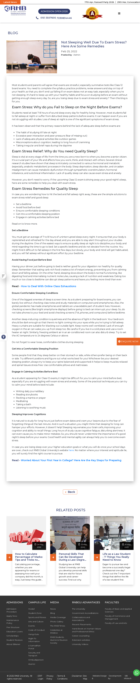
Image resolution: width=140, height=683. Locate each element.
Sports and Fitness (37, 617)
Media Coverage (58, 617)
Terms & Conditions (62, 677)
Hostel (31, 609)
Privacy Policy (49, 677)
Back (70, 492)
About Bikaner (13, 644)
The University (78, 609)
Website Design (100, 676)
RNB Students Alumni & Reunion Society (59, 640)
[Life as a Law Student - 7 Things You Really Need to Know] (97, 557)
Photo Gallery (56, 621)
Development (115, 676)
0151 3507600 (46, 18)
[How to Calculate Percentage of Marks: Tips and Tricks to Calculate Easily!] (9, 557)
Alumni (31, 664)
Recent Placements (81, 624)
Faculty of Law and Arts (116, 623)
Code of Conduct (36, 630)
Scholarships (12, 636)
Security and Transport (34, 654)
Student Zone (35, 613)
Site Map (85, 677)
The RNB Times (57, 626)
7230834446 (64, 18)
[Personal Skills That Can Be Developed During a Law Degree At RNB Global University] (53, 557)
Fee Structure (12, 627)
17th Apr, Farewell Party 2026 (104, 2)
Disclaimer (77, 676)
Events (31, 626)
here (71, 450)
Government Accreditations (85, 613)
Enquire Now (128, 341)
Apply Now (11, 616)
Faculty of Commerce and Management (117, 617)
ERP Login (40, 677)
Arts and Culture (35, 621)
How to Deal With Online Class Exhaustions (48, 286)
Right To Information (34, 640)
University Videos (80, 644)
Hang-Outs (33, 634)
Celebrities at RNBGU (56, 631)
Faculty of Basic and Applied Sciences (118, 610)
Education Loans (14, 631)
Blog (52, 613)
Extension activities (81, 640)
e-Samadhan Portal (34, 647)
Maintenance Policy (12, 621)
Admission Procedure (11, 610)
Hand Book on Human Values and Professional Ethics (86, 630)
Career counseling (80, 636)
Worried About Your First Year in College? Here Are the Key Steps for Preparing (71, 460)
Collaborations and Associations (81, 618)
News (53, 609)
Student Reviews (14, 640)
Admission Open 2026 (54, 11)
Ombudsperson (36, 660)
